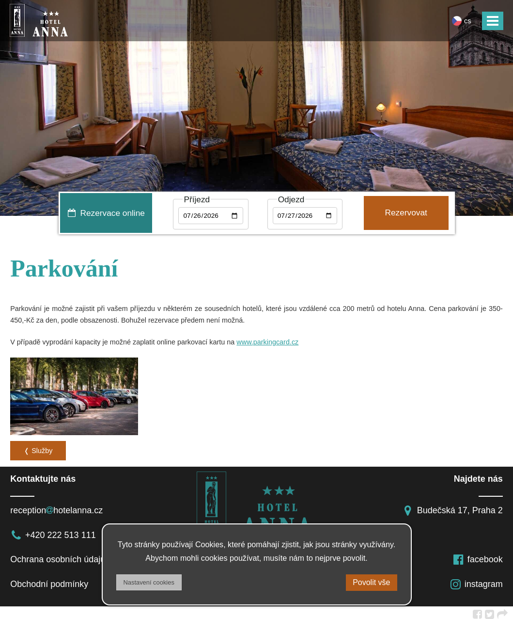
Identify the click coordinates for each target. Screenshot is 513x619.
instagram (476, 581)
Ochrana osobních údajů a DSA (71, 557)
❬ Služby (38, 448)
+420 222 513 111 (53, 532)
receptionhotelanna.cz (56, 507)
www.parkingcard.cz (267, 342)
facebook (477, 557)
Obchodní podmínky (49, 581)
